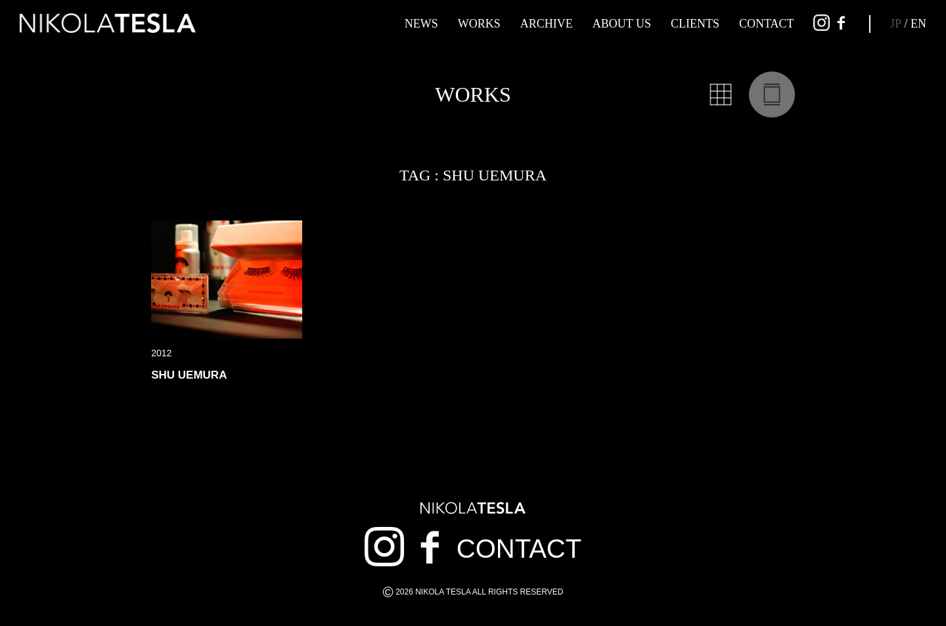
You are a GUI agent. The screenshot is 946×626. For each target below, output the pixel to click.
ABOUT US (622, 23)
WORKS (479, 23)
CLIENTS (695, 23)
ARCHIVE (546, 23)
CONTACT (766, 23)
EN (918, 23)
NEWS (421, 23)
